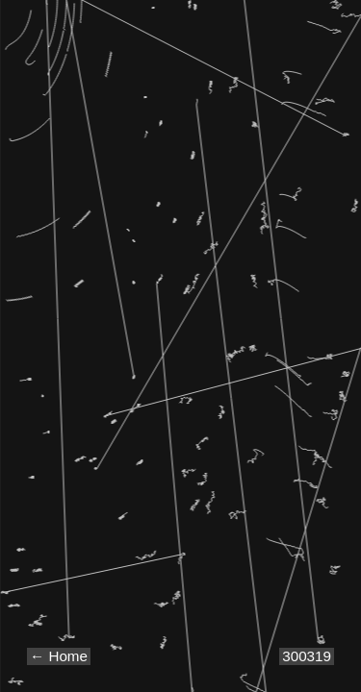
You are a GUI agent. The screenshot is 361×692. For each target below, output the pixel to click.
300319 (306, 656)
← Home (59, 656)
